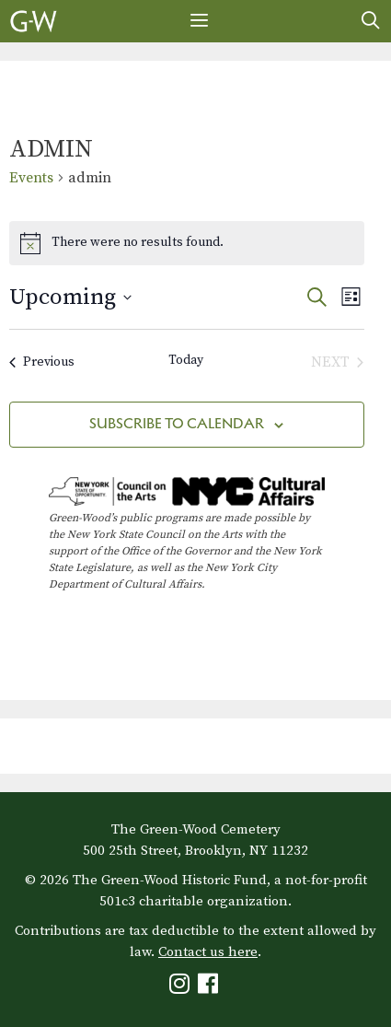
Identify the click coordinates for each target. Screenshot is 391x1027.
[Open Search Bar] (371, 21)
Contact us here (208, 952)
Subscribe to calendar (176, 423)
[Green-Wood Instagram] (181, 988)
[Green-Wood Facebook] (210, 988)
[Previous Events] (42, 362)
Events (31, 178)
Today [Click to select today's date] (185, 360)
